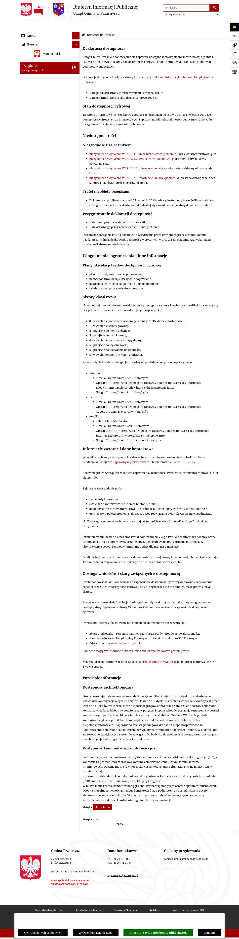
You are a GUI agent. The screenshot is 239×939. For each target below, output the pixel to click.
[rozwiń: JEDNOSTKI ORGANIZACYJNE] (76, 63)
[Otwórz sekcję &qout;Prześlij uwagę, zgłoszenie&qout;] (234, 62)
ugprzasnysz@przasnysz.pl (131, 452)
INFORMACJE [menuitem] (30, 48)
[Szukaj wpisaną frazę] (214, 7)
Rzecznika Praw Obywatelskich (158, 652)
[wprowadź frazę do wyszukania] (186, 7)
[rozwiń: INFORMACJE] (76, 48)
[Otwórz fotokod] (234, 71)
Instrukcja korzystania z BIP (188, 900)
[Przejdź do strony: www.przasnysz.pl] (234, 44)
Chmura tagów (153, 912)
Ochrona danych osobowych (43, 933)
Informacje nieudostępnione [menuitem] (40, 56)
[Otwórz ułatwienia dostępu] (234, 26)
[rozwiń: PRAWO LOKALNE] (76, 40)
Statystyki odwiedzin (120, 912)
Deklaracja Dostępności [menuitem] (36, 78)
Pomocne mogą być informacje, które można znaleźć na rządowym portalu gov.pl (136, 641)
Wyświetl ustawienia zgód (96, 933)
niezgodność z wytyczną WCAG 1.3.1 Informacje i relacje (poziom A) (134, 158)
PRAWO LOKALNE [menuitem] (33, 41)
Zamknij (209, 933)
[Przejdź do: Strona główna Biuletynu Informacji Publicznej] (83, 25)
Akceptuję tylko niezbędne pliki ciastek (158, 933)
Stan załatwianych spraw (49, 900)
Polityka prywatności (186, 912)
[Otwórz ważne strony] (234, 53)
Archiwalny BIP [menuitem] (31, 71)
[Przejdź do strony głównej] (79, 9)
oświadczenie (121, 234)
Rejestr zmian (49, 912)
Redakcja (155, 900)
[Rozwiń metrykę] (102, 797)
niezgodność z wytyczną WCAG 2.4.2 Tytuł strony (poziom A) (129, 149)
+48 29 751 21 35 (183, 452)
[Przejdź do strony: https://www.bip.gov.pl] (234, 35)
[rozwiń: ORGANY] (76, 33)
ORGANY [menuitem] (27, 33)
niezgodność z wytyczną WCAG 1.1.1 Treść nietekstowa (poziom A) (133, 144)
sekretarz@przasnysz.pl (124, 633)
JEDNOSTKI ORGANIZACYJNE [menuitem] (41, 63)
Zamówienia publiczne (88, 900)
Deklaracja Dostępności (82, 912)
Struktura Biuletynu (125, 900)
